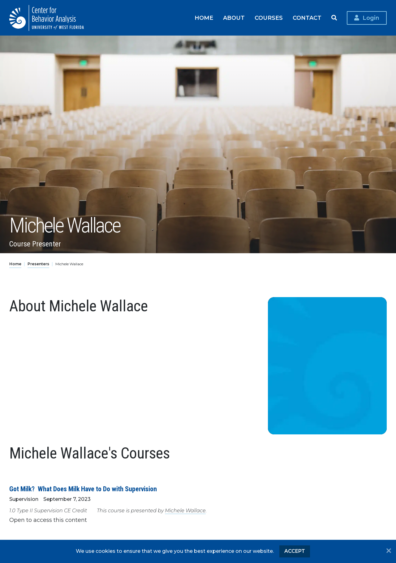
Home (204, 18)
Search (334, 18)
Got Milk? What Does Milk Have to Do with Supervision (83, 489)
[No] (388, 551)
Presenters (38, 264)
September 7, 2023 (67, 499)
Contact (307, 18)
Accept (294, 551)
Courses (269, 18)
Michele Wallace (185, 511)
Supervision (23, 499)
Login (371, 18)
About (234, 18)
